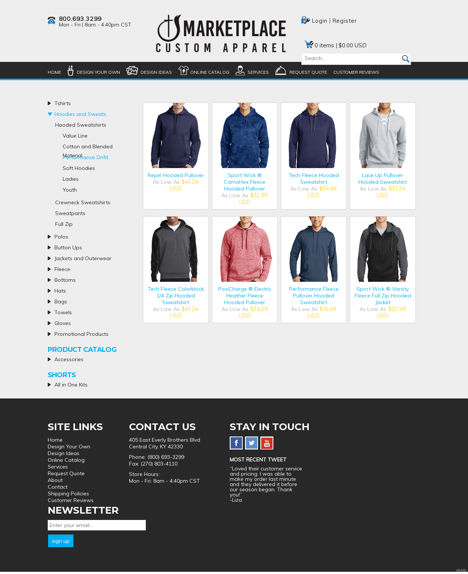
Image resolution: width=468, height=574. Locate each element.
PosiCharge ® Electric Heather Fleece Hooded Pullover (244, 296)
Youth (70, 189)
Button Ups (68, 247)
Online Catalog (209, 72)
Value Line (75, 135)
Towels (63, 312)
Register (344, 20)
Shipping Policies (68, 493)
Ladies (71, 179)
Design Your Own (98, 72)
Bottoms (65, 280)
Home (54, 72)
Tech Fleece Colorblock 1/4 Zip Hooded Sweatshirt (176, 296)
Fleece (62, 269)
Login (319, 20)
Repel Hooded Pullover (176, 175)
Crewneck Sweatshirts (82, 202)
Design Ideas (156, 72)
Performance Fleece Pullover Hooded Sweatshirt (314, 296)
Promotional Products (81, 334)
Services (258, 72)
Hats (60, 290)
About (55, 480)
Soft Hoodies (79, 168)
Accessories (69, 359)
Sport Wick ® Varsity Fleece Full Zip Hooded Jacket (383, 296)
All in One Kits (71, 384)
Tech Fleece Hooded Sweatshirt (314, 178)
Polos (61, 236)
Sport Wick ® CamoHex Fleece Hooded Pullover (245, 182)
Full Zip (64, 224)
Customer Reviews (356, 72)
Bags (60, 301)
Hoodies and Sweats (80, 114)
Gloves (62, 323)
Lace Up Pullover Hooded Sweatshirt (382, 178)
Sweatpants (70, 213)
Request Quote (308, 72)
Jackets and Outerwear (82, 258)
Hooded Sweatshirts (80, 125)
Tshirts (62, 103)
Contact (57, 486)
